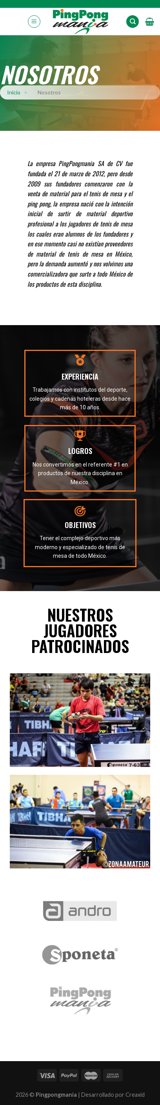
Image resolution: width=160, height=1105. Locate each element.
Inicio (13, 92)
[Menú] (34, 21)
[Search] (132, 21)
